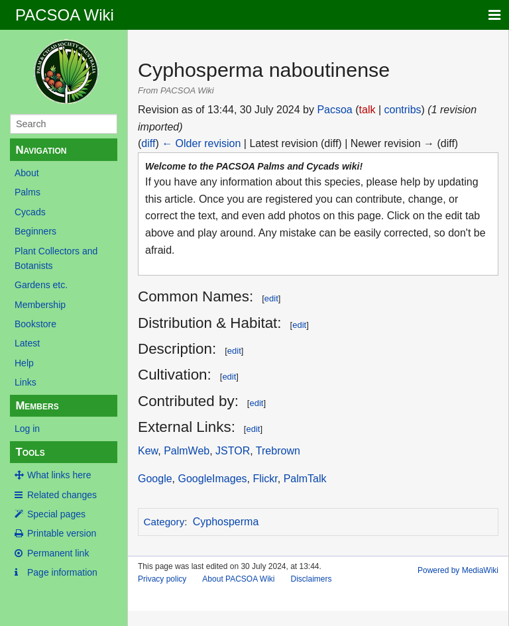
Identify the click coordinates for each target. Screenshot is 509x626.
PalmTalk (305, 478)
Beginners (35, 231)
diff (148, 143)
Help (24, 363)
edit (271, 298)
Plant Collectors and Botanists (56, 258)
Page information (62, 572)
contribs (403, 109)
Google (155, 478)
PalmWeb (186, 450)
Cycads (30, 212)
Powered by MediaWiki (458, 570)
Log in (27, 428)
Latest (27, 343)
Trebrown (278, 450)
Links (25, 382)
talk (367, 109)
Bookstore (35, 324)
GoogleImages (212, 478)
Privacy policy (162, 579)
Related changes (62, 495)
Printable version (61, 533)
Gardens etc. (41, 285)
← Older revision (201, 143)
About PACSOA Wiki (238, 579)
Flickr (265, 478)
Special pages (56, 514)
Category (164, 521)
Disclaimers (311, 579)
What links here (59, 475)
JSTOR (232, 450)
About (27, 173)
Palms (27, 192)
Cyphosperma (226, 521)
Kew (148, 450)
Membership (40, 304)
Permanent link (58, 553)
